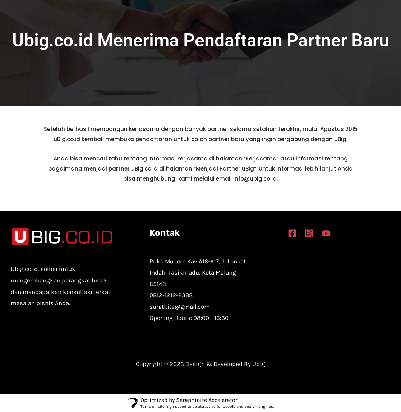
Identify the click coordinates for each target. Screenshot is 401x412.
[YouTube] (326, 233)
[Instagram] (309, 233)
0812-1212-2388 (171, 295)
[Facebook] (292, 233)
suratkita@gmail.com (179, 306)
